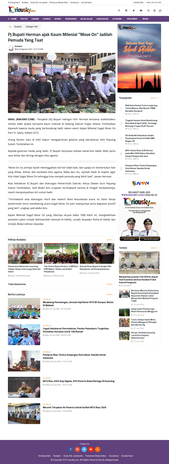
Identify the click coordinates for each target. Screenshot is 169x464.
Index (110, 240)
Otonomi (116, 19)
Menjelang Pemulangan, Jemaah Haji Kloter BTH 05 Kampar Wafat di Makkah (77, 304)
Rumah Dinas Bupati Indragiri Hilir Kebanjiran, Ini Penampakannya (96, 267)
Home (12, 19)
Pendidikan (71, 19)
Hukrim (35, 19)
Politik (24, 19)
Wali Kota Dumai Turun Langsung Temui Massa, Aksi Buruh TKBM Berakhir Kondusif (141, 108)
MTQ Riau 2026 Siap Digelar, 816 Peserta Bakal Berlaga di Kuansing (76, 382)
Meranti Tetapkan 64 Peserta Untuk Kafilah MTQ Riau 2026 (77, 407)
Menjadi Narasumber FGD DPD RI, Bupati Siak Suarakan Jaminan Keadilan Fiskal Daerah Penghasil (138, 279)
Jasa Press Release (9, 438)
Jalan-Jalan (86, 19)
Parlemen (132, 19)
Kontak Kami (86, 2)
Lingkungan (102, 19)
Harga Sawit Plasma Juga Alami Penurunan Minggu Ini (144, 310)
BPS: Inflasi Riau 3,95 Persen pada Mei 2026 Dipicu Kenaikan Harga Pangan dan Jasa (140, 153)
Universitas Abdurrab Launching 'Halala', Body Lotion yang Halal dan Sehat (25, 269)
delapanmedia (111, 460)
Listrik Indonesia (17, 230)
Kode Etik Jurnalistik (39, 2)
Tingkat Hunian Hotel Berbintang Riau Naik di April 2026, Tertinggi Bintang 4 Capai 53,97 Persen (141, 123)
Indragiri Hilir (32, 26)
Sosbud (47, 19)
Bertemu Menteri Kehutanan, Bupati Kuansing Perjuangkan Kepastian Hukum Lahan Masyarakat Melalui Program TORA (145, 296)
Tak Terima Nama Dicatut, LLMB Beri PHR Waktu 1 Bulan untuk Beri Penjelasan (62, 269)
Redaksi (25, 2)
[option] (26, 261)
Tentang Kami (14, 2)
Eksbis (58, 19)
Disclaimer (74, 2)
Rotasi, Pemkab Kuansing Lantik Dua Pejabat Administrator (143, 335)
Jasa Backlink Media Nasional (34, 438)
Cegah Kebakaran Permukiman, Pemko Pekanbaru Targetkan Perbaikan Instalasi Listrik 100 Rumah (78, 330)
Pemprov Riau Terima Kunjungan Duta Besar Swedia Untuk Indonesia (76, 356)
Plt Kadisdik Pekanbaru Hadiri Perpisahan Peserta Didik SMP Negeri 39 (140, 138)
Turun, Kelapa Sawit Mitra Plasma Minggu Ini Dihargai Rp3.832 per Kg (143, 322)
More (145, 19)
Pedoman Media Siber (58, 2)
